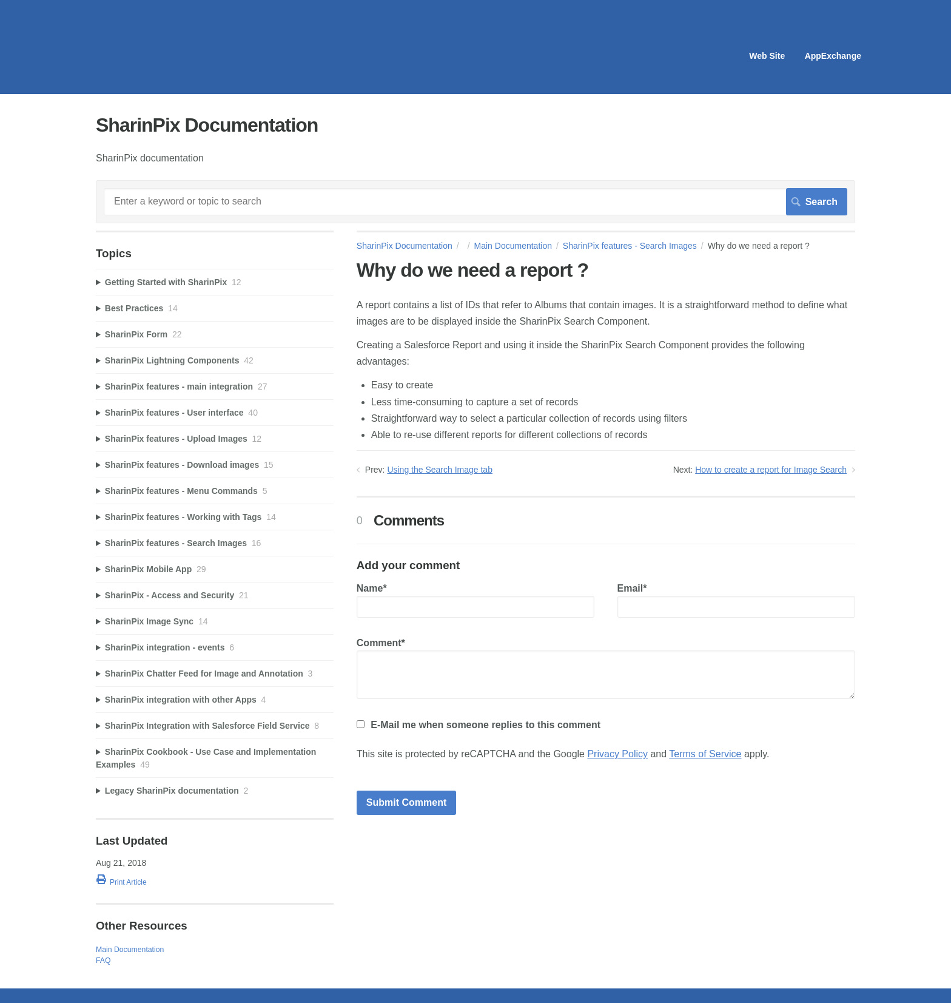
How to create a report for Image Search (771, 469)
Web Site (767, 56)
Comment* (606, 668)
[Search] (475, 201)
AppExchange (833, 56)
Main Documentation (513, 246)
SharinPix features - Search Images (630, 246)
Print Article (128, 882)
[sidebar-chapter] (215, 282)
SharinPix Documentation (404, 246)
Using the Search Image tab (439, 469)
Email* (736, 600)
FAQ (103, 960)
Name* (475, 600)
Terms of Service (705, 754)
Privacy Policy (617, 754)
